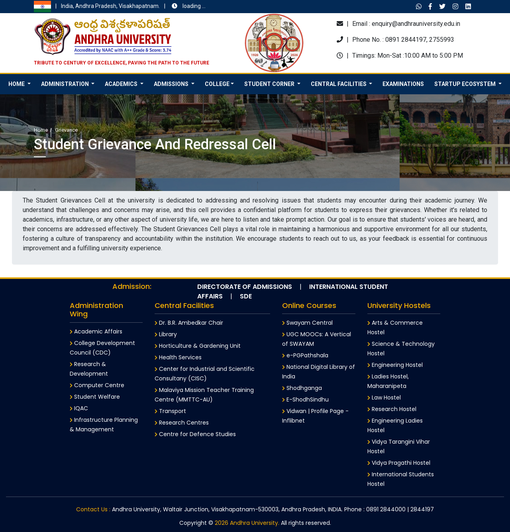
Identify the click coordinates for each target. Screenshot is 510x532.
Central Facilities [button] (339, 84)
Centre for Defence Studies (195, 434)
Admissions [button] (172, 84)
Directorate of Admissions (244, 286)
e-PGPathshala (305, 355)
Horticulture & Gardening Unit (198, 346)
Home (41, 130)
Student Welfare (95, 397)
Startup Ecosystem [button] (465, 84)
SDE (246, 296)
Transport (170, 411)
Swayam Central (307, 323)
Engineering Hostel (395, 365)
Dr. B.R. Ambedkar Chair (189, 323)
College (217, 84)
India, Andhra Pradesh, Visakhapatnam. (120, 6)
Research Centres (182, 423)
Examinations (403, 84)
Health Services (178, 357)
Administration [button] (65, 84)
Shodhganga (302, 388)
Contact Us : (93, 509)
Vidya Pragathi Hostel (398, 463)
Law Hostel (384, 397)
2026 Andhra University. (247, 523)
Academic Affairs (96, 331)
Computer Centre (97, 385)
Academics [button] (122, 84)
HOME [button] (17, 84)
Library (166, 334)
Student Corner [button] (270, 84)
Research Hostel (391, 409)
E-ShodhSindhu (305, 399)
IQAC (79, 408)
